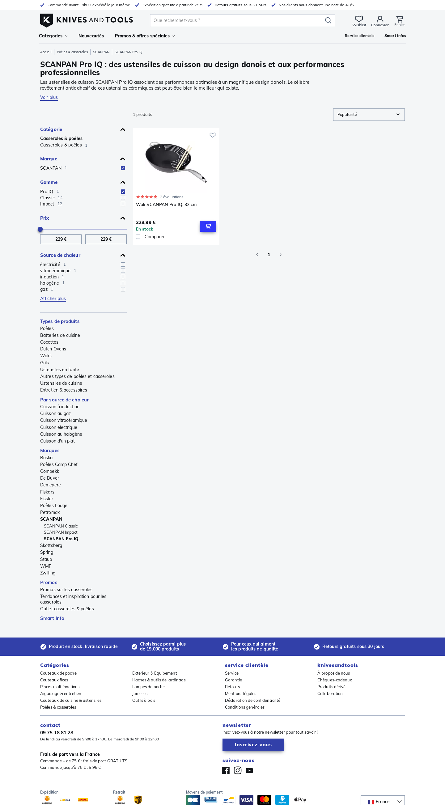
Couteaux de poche (58, 673)
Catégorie (51, 129)
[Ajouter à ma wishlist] (212, 135)
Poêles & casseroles (72, 52)
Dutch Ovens (53, 349)
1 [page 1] (269, 254)
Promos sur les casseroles (66, 589)
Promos (48, 582)
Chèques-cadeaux (334, 679)
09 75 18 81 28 (56, 732)
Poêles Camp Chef (59, 464)
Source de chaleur (60, 255)
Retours (232, 686)
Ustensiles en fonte (59, 369)
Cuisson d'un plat (57, 441)
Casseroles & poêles (61, 138)
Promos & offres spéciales (145, 36)
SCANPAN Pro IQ (61, 538)
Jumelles (140, 693)
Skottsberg (51, 545)
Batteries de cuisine (60, 335)
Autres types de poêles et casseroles (77, 376)
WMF (45, 566)
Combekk (49, 471)
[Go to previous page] (257, 255)
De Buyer (49, 478)
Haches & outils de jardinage (159, 679)
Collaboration (330, 693)
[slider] (40, 229)
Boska (46, 457)
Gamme (49, 182)
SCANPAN (101, 52)
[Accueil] (86, 19)
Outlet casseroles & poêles (67, 609)
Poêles (47, 328)
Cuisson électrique (58, 427)
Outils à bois (143, 700)
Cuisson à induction (59, 406)
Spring (46, 552)
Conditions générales (245, 707)
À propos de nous (333, 673)
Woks (46, 355)
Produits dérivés (332, 686)
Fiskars (47, 492)
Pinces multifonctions (59, 686)
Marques (50, 450)
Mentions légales (240, 693)
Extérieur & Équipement (154, 673)
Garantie (233, 679)
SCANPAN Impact (61, 532)
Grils (44, 363)
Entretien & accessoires (63, 390)
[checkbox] (123, 168)
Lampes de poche (148, 686)
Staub (46, 559)
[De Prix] (60, 239)
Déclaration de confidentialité (252, 700)
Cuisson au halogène (61, 434)
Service (232, 673)
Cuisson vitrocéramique (63, 420)
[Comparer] (176, 237)
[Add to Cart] (208, 226)
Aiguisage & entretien (60, 693)
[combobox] (369, 114)
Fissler (46, 499)
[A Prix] (106, 239)
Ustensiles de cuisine (61, 383)
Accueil (46, 52)
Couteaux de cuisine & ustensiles (70, 700)
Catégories (53, 36)
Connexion (380, 25)
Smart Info (52, 618)
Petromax (50, 512)
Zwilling (47, 573)
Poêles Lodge (53, 505)
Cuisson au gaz (55, 413)
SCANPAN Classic (61, 525)
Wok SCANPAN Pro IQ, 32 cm (166, 204)
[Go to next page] (281, 255)
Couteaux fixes (54, 679)
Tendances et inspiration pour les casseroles (73, 599)
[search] (237, 20)
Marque (48, 159)
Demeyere (50, 485)
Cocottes (49, 342)
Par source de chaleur (64, 400)
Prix (44, 218)
